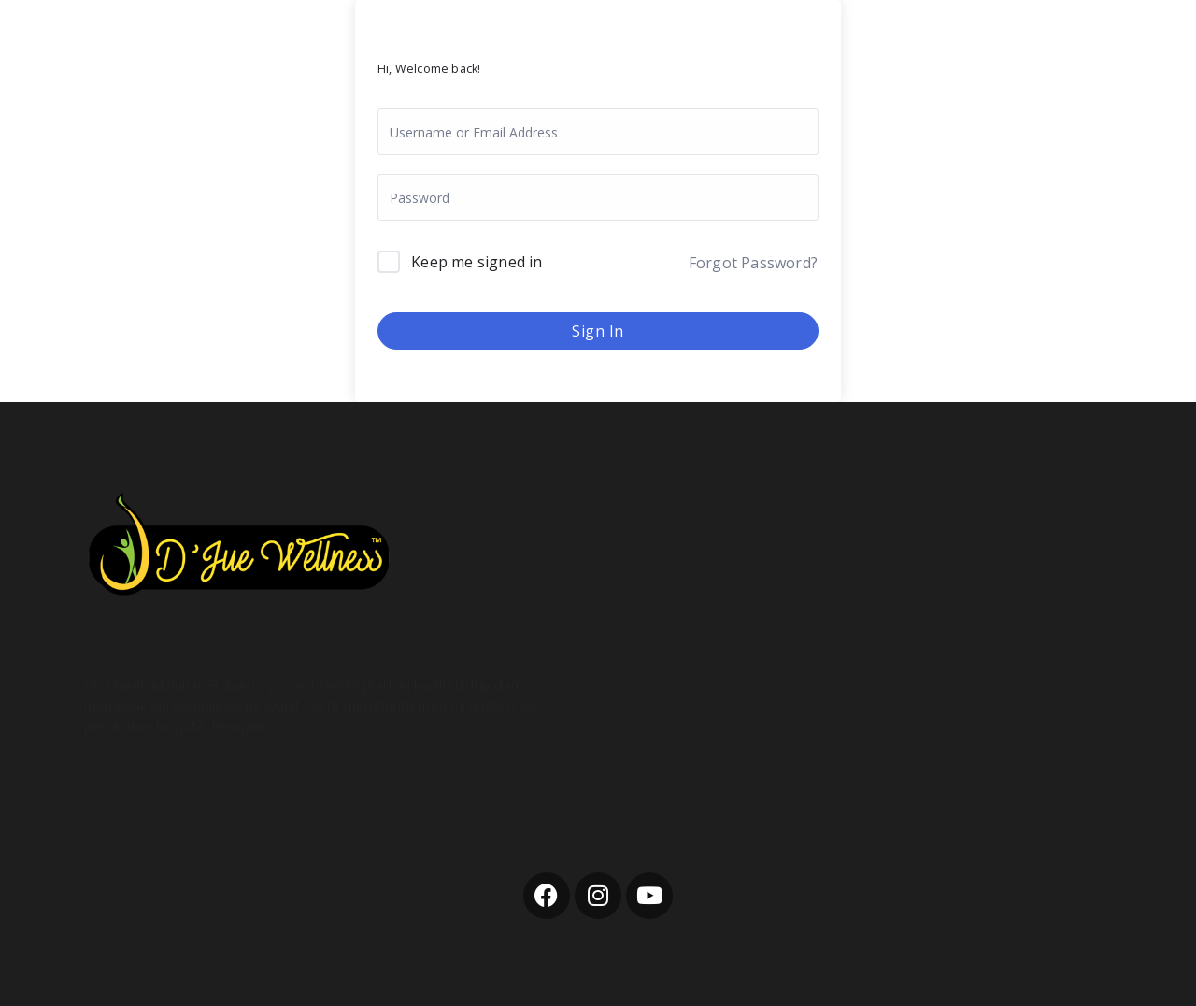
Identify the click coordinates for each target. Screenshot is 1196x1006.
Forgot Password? (753, 262)
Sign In (598, 331)
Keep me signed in (476, 262)
